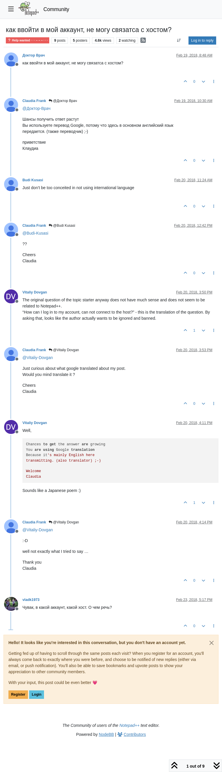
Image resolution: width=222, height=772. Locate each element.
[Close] (211, 643)
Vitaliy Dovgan (34, 292)
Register (18, 694)
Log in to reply (202, 40)
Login (36, 694)
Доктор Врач (33, 55)
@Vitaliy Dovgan (64, 350)
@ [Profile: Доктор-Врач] (36, 108)
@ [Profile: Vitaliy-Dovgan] (37, 357)
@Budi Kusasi (62, 226)
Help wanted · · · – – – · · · (27, 40)
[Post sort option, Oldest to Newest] (179, 40)
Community (56, 9)
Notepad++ (129, 725)
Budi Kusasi (32, 180)
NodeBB (106, 734)
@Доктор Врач (63, 101)
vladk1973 (31, 600)
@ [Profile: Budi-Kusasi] (35, 233)
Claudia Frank (34, 101)
